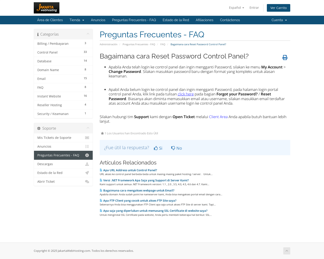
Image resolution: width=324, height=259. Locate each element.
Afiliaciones (204, 20)
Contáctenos (230, 20)
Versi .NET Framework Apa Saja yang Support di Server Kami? (144, 180)
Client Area (218, 116)
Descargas (63, 164)
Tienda (77, 20)
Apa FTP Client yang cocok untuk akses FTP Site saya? (138, 200)
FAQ (162, 44)
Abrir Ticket (63, 181)
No (176, 148)
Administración (108, 44)
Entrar (254, 7)
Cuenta (279, 20)
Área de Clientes (50, 20)
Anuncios (98, 20)
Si (158, 148)
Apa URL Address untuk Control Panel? (128, 170)
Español (236, 7)
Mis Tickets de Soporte (63, 137)
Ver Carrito (278, 8)
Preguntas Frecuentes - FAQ (134, 20)
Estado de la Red (176, 20)
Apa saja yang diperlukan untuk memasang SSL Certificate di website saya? (153, 211)
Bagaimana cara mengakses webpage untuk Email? (137, 190)
